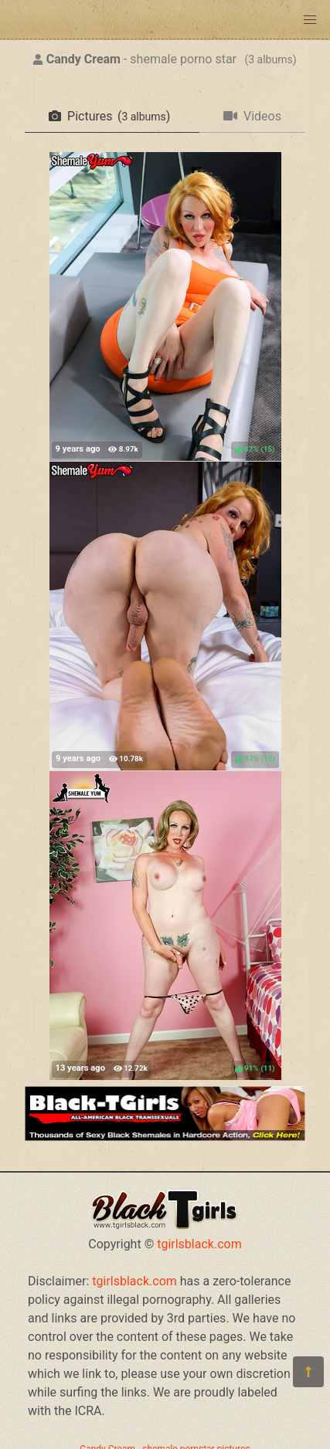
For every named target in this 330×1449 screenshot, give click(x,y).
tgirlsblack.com (199, 1244)
